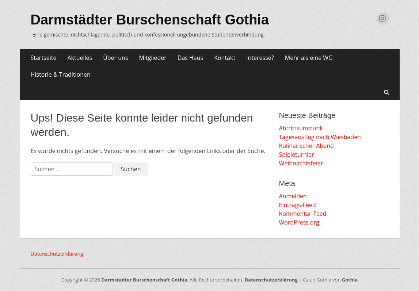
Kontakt (224, 58)
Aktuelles (79, 58)
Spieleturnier (296, 154)
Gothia (350, 279)
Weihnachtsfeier (301, 163)
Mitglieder (153, 58)
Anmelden (293, 196)
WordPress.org (299, 222)
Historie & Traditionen (61, 74)
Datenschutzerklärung (57, 253)
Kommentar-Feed (303, 214)
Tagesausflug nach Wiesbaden (320, 137)
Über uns (115, 58)
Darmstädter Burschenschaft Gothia (150, 19)
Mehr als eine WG (309, 58)
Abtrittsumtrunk (301, 128)
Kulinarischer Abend (306, 146)
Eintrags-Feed (297, 205)
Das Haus (190, 58)
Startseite (44, 58)
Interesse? (260, 58)
